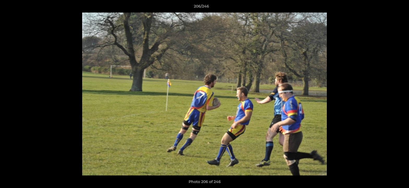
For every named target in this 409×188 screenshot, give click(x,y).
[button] (387, 7)
